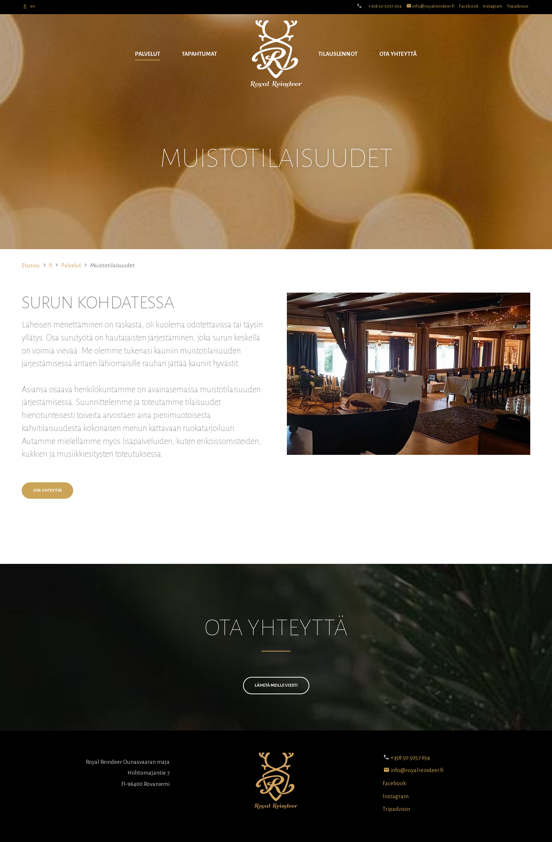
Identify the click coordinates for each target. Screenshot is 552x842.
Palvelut (147, 54)
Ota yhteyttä (398, 54)
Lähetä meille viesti (276, 685)
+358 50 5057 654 (385, 6)
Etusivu (31, 265)
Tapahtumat (199, 54)
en (32, 6)
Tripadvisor (517, 6)
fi (25, 6)
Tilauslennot (337, 54)
